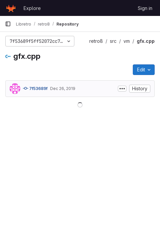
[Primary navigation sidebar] (8, 24)
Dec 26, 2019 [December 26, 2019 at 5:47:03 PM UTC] (62, 88)
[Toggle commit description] (122, 89)
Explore (32, 8)
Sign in (145, 8)
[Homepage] (11, 8)
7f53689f (35, 88)
